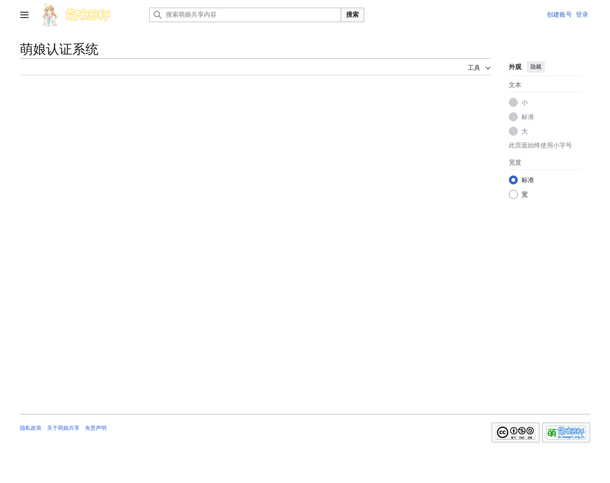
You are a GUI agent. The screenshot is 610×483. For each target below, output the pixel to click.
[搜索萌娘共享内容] (245, 15)
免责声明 (96, 428)
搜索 (352, 14)
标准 (527, 116)
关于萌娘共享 (63, 428)
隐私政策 (31, 428)
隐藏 (535, 67)
